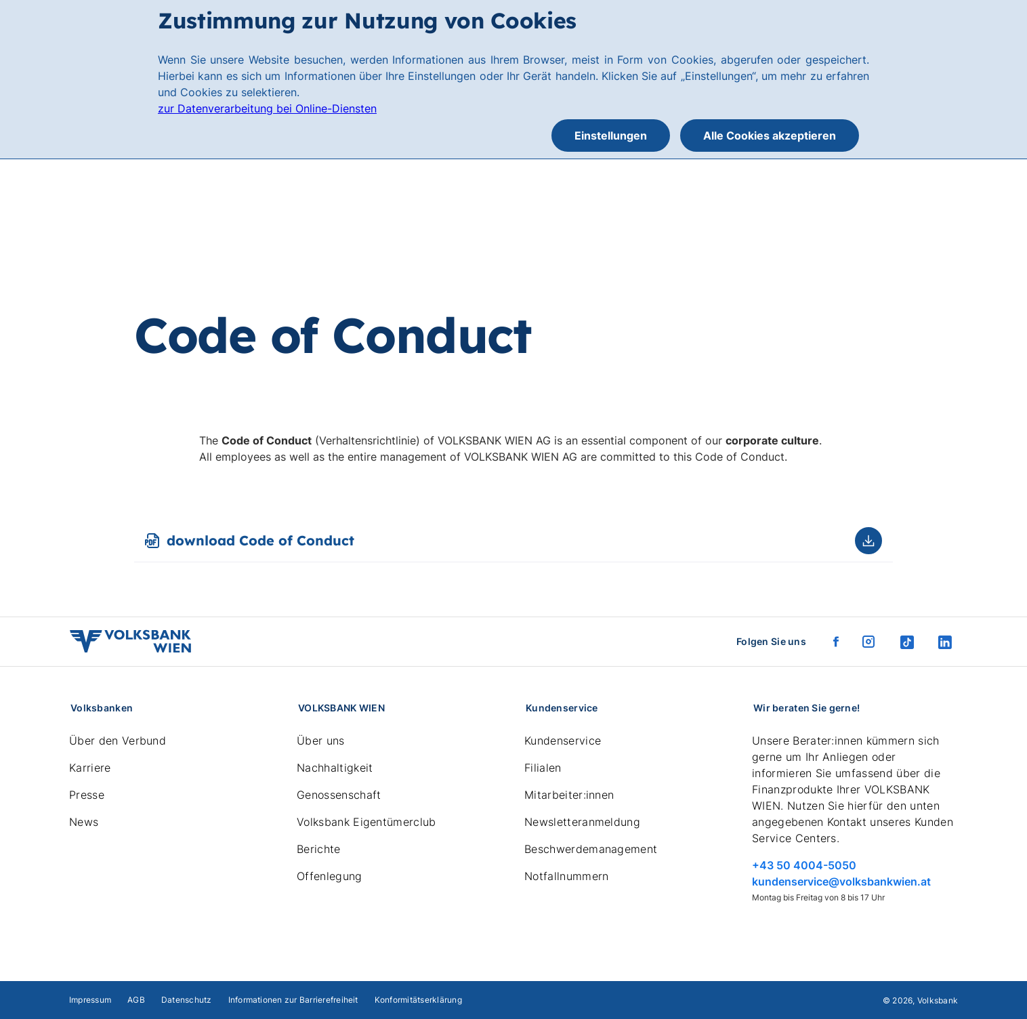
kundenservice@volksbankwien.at (841, 881)
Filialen (543, 767)
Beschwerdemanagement (590, 849)
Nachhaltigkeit (335, 767)
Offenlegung (329, 876)
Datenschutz (186, 1000)
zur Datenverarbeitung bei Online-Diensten (267, 108)
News (83, 822)
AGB (136, 1000)
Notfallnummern (566, 876)
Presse (86, 795)
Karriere (90, 767)
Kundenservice (562, 740)
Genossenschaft (339, 795)
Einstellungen (610, 135)
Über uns (321, 740)
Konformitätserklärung (418, 1000)
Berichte (319, 849)
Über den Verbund (117, 740)
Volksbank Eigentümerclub (366, 822)
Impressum (90, 1000)
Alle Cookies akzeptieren (769, 135)
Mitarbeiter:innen (569, 795)
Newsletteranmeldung (582, 822)
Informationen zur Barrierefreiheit (293, 1000)
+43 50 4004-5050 (804, 865)
